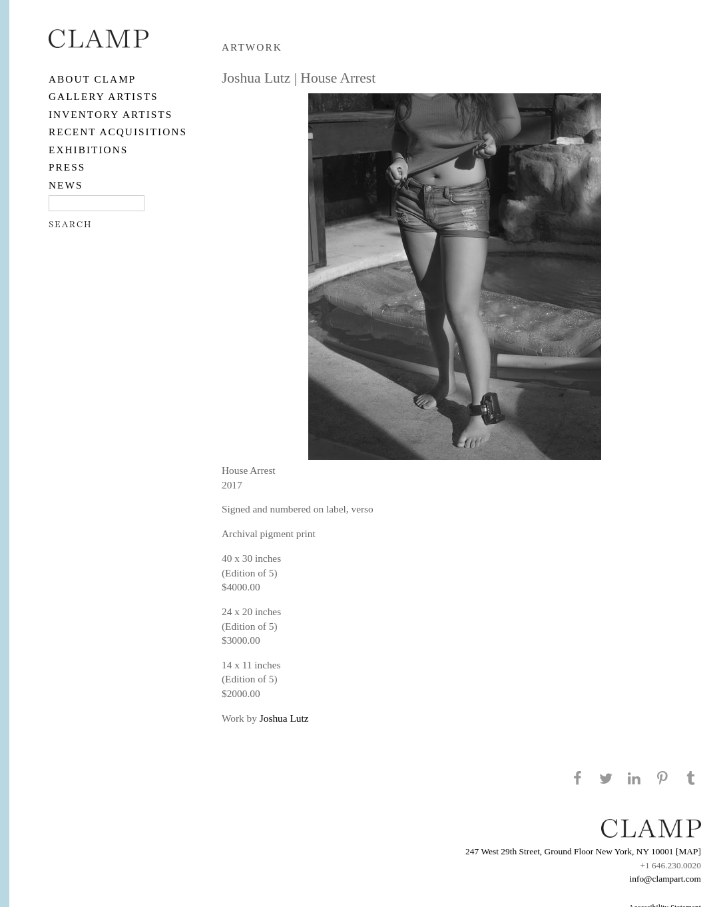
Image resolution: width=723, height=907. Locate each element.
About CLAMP (92, 79)
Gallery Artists (103, 96)
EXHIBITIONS (88, 149)
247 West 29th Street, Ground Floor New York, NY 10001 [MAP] (583, 851)
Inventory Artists (110, 114)
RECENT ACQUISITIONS (118, 131)
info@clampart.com (665, 879)
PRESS (67, 167)
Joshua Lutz (284, 718)
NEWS (66, 185)
